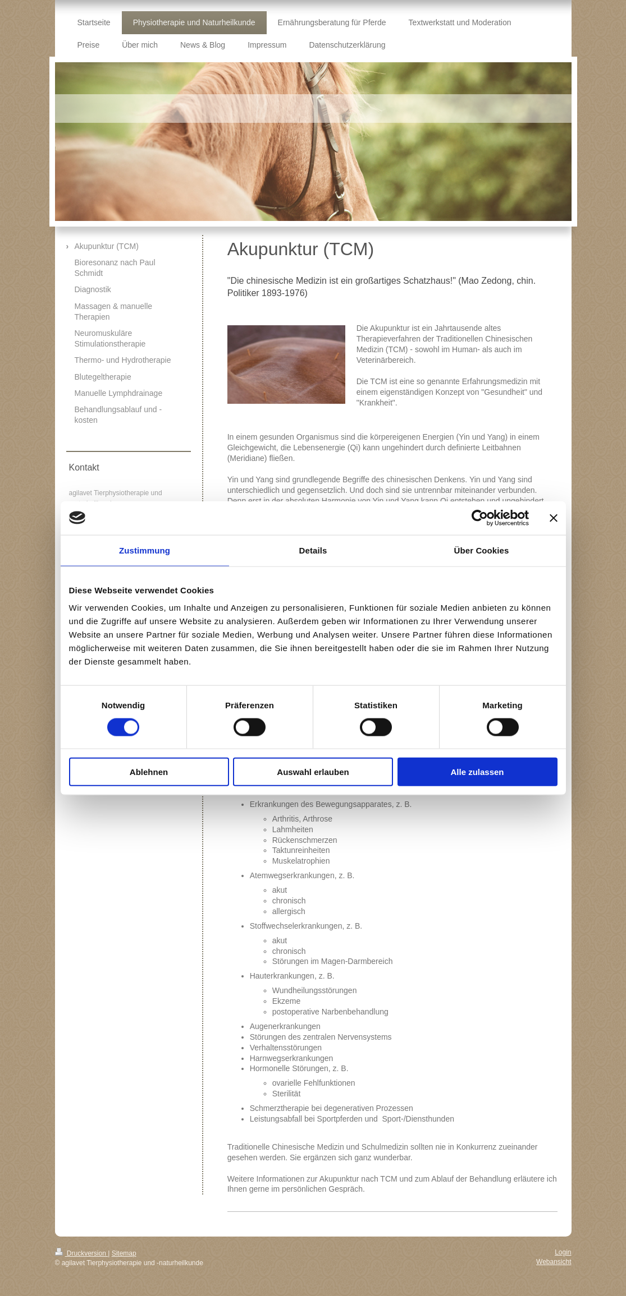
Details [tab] (313, 550)
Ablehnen (149, 772)
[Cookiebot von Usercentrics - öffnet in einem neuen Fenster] (480, 517)
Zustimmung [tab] (144, 550)
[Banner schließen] (554, 518)
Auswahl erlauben (313, 772)
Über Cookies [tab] (481, 550)
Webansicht (553, 1262)
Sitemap (124, 1253)
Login (563, 1252)
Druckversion (81, 1253)
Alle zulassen (477, 772)
